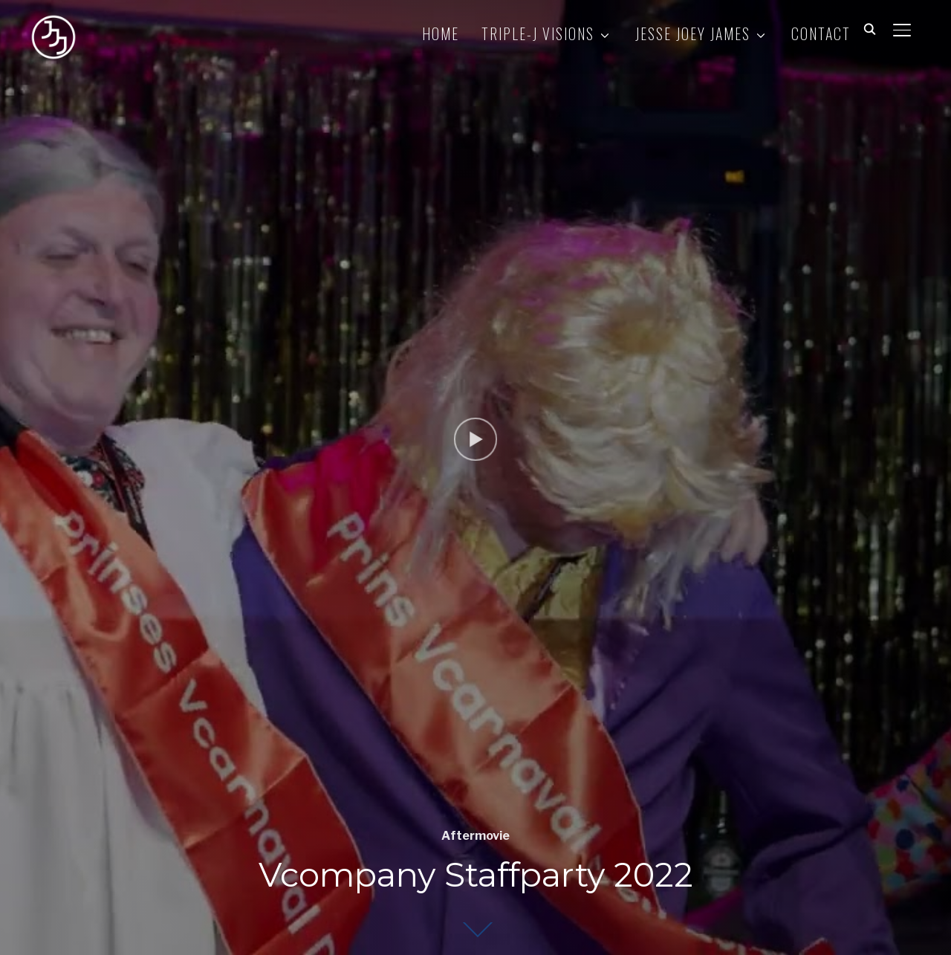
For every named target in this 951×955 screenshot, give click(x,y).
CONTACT (821, 33)
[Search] (869, 28)
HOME (440, 33)
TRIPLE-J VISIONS (537, 33)
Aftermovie (475, 836)
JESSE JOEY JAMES (692, 33)
